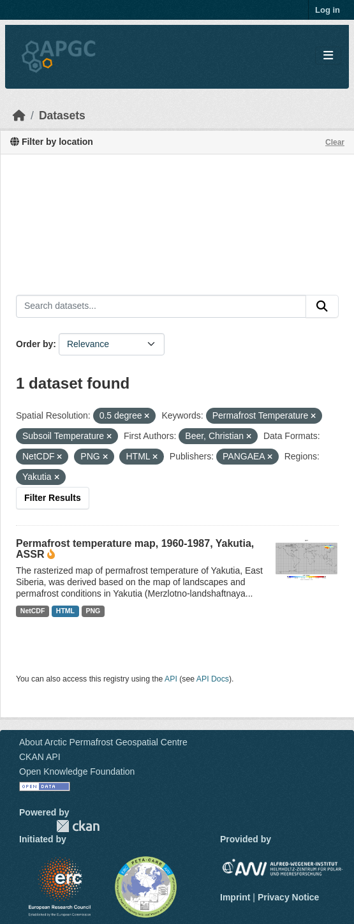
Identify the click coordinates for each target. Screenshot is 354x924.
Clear (334, 142)
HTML (65, 611)
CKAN (78, 826)
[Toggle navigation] (328, 56)
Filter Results (52, 498)
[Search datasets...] (161, 306)
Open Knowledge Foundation (77, 771)
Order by (34, 344)
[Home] (19, 115)
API (171, 678)
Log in (327, 10)
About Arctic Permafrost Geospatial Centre (103, 742)
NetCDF (32, 611)
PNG (93, 611)
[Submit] (322, 306)
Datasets (62, 115)
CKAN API (40, 757)
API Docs (212, 678)
